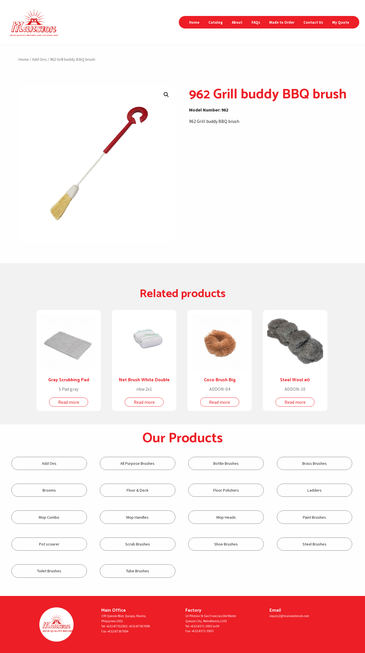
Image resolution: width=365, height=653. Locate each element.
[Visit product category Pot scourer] (49, 544)
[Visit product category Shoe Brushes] (226, 544)
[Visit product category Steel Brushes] (315, 544)
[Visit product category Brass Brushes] (315, 464)
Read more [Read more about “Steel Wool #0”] (295, 402)
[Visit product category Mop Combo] (49, 517)
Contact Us (313, 22)
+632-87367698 (139, 626)
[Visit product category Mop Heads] (226, 517)
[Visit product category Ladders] (315, 490)
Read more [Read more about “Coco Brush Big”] (219, 402)
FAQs (256, 22)
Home (194, 22)
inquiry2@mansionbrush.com (289, 616)
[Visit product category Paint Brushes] (315, 517)
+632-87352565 (116, 626)
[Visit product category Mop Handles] (138, 517)
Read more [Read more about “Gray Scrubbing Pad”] (68, 402)
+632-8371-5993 (203, 631)
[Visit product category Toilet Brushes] (49, 571)
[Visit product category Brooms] (49, 490)
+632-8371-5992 (201, 626)
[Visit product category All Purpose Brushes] (138, 464)
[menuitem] (194, 22)
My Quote (340, 22)
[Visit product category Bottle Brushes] (226, 464)
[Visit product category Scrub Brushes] (138, 544)
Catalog (215, 22)
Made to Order (281, 22)
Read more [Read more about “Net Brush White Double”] (144, 402)
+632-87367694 (118, 631)
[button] (166, 95)
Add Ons (39, 59)
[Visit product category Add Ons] (49, 464)
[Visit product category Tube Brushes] (138, 571)
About (237, 22)
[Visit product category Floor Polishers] (226, 490)
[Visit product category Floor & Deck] (138, 490)
